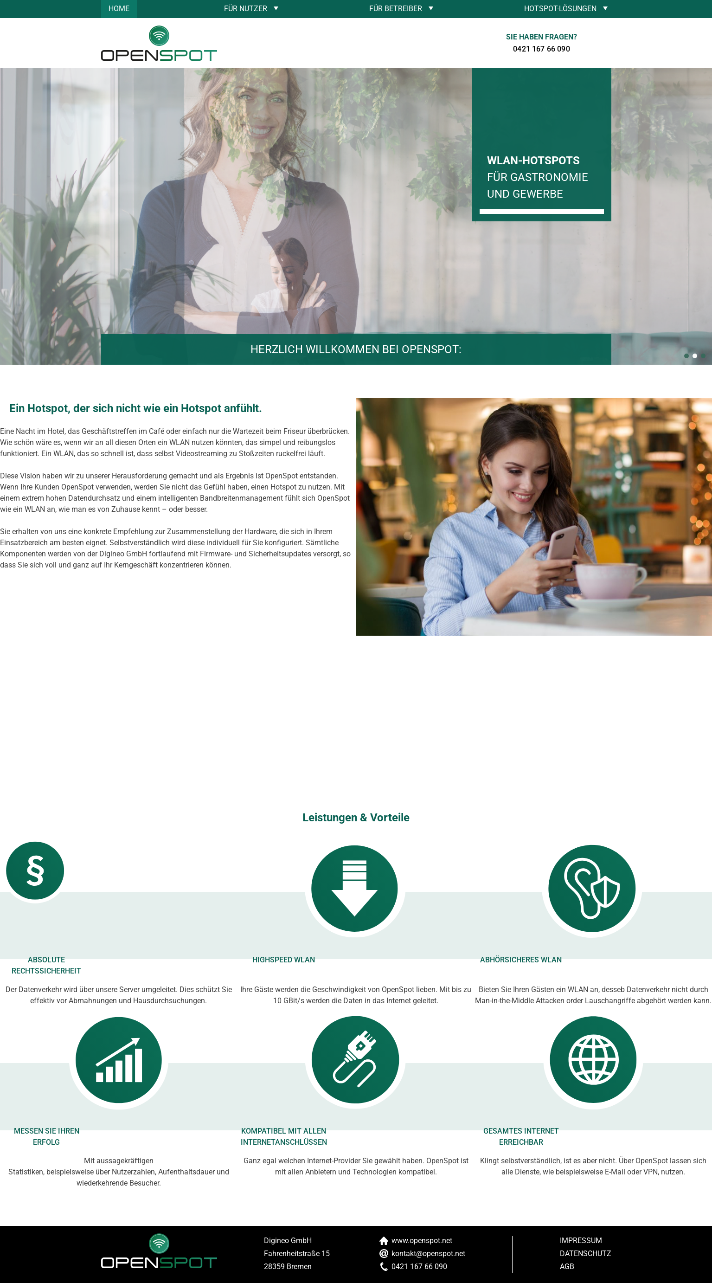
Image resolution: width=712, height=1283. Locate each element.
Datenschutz (585, 1253)
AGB (567, 1266)
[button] (686, 356)
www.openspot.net (421, 1240)
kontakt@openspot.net (428, 1253)
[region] (356, 216)
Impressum (581, 1240)
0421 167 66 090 (541, 49)
